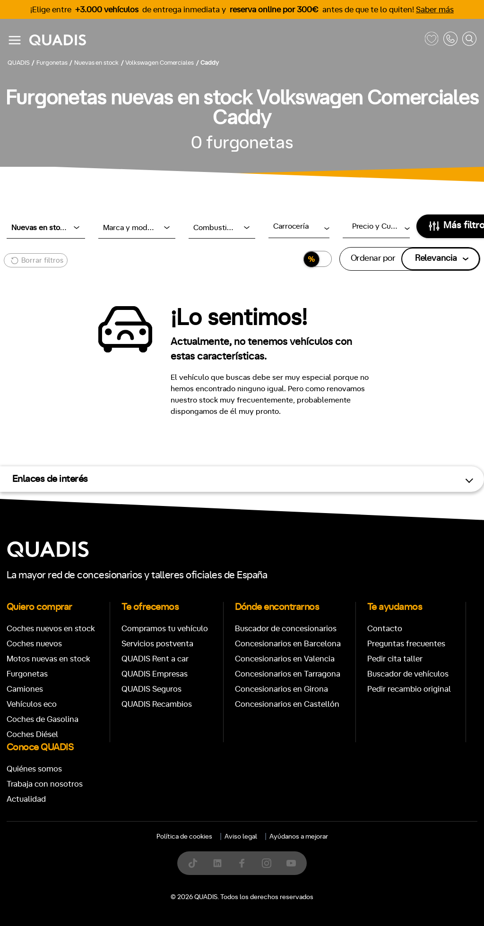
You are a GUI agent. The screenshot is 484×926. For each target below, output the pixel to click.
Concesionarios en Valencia (285, 659)
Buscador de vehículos (408, 674)
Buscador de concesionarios (286, 629)
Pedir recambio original (409, 689)
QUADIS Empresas (154, 674)
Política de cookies (184, 836)
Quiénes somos (34, 769)
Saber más (435, 10)
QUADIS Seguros (151, 689)
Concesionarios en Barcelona (288, 644)
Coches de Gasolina (42, 719)
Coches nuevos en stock (51, 629)
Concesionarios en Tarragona (287, 674)
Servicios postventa (157, 644)
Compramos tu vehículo (164, 629)
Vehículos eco (32, 704)
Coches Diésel (32, 734)
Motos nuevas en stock (48, 659)
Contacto (384, 629)
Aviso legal (241, 836)
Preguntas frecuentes (406, 644)
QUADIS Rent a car (155, 659)
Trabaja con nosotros (45, 784)
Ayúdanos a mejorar (298, 836)
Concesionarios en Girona (281, 689)
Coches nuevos (34, 644)
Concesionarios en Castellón (287, 704)
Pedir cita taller (395, 659)
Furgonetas (27, 674)
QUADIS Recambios (156, 704)
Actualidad (26, 799)
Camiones (25, 689)
